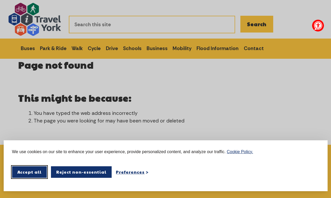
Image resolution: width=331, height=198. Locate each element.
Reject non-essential (81, 172)
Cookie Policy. (240, 151)
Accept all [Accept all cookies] (29, 172)
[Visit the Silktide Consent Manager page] (316, 172)
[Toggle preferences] (132, 172)
